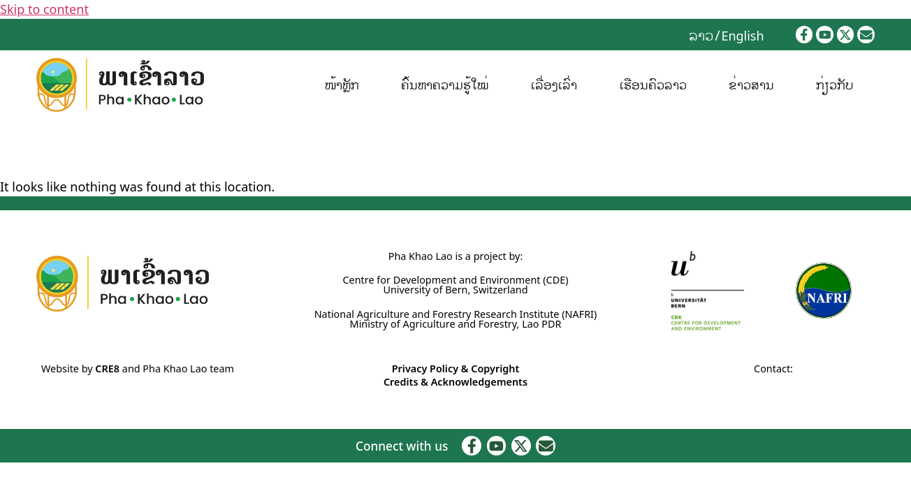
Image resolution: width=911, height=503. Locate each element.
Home (14, 149)
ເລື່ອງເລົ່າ (553, 84)
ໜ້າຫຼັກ (342, 84)
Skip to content (44, 9)
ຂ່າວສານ (751, 84)
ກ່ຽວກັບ (835, 84)
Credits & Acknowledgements (455, 381)
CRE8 (107, 368)
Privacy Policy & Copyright (456, 368)
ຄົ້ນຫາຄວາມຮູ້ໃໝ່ (444, 84)
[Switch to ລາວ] (701, 35)
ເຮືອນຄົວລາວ (653, 84)
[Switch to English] (742, 35)
